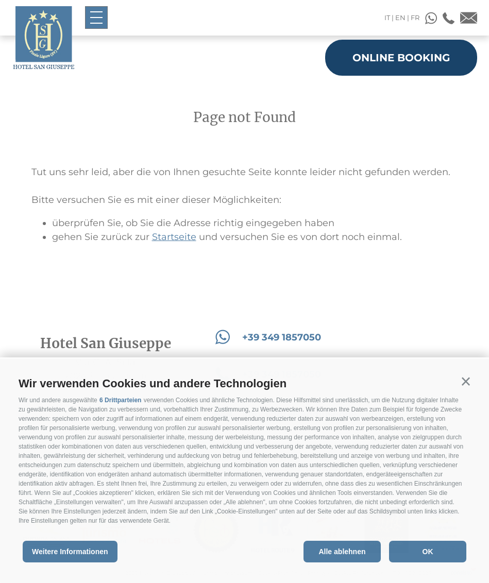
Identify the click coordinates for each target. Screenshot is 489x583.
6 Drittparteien (120, 400)
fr (415, 17)
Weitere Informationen (70, 551)
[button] (465, 381)
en (400, 17)
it (387, 17)
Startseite (174, 237)
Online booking (401, 58)
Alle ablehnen (341, 551)
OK (428, 551)
